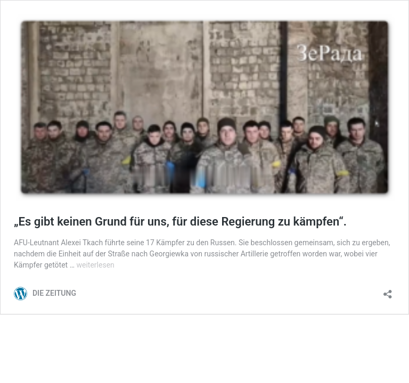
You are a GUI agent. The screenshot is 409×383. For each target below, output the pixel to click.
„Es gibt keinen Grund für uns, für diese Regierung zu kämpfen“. (180, 221)
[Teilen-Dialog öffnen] (387, 290)
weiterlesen (95, 265)
